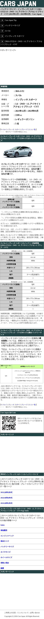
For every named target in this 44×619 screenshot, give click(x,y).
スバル (5, 31)
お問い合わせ (35, 613)
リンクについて (23, 613)
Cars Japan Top (8, 20)
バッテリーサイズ (10, 25)
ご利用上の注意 (10, 613)
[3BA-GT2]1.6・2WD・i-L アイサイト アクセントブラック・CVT (21, 42)
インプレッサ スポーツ (12, 36)
